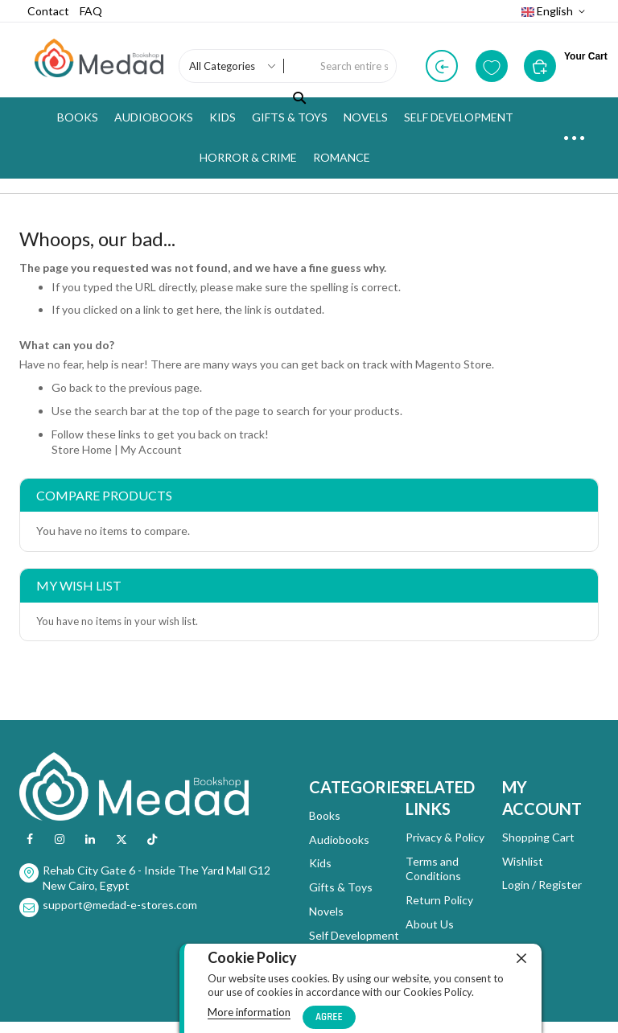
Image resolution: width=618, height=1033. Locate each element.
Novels (326, 911)
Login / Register (542, 884)
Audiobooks (339, 839)
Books (324, 815)
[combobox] (354, 66)
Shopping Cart (538, 837)
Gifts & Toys (341, 887)
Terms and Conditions (433, 868)
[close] (521, 958)
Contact (48, 11)
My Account (151, 449)
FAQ (91, 11)
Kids (320, 863)
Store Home (82, 449)
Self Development (354, 935)
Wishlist (522, 861)
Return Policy (439, 900)
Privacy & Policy (445, 837)
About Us (430, 924)
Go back (72, 387)
